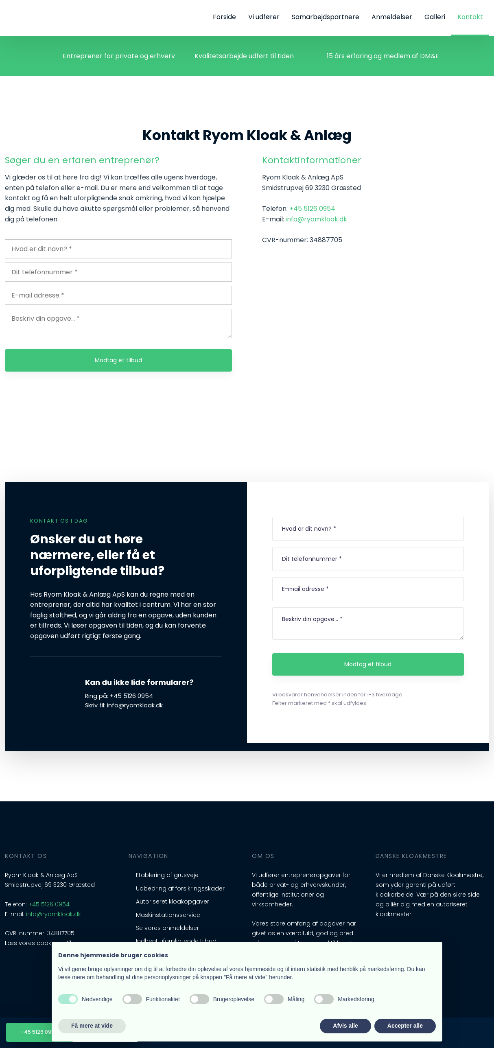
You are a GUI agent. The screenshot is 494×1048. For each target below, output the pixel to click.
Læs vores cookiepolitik (39, 943)
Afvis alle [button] (345, 1025)
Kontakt (470, 17)
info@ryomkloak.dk (316, 219)
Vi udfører (264, 17)
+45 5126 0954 (312, 208)
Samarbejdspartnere (325, 17)
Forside (224, 17)
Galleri (434, 17)
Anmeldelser (392, 17)
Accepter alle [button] (405, 1025)
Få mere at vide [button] (92, 1025)
